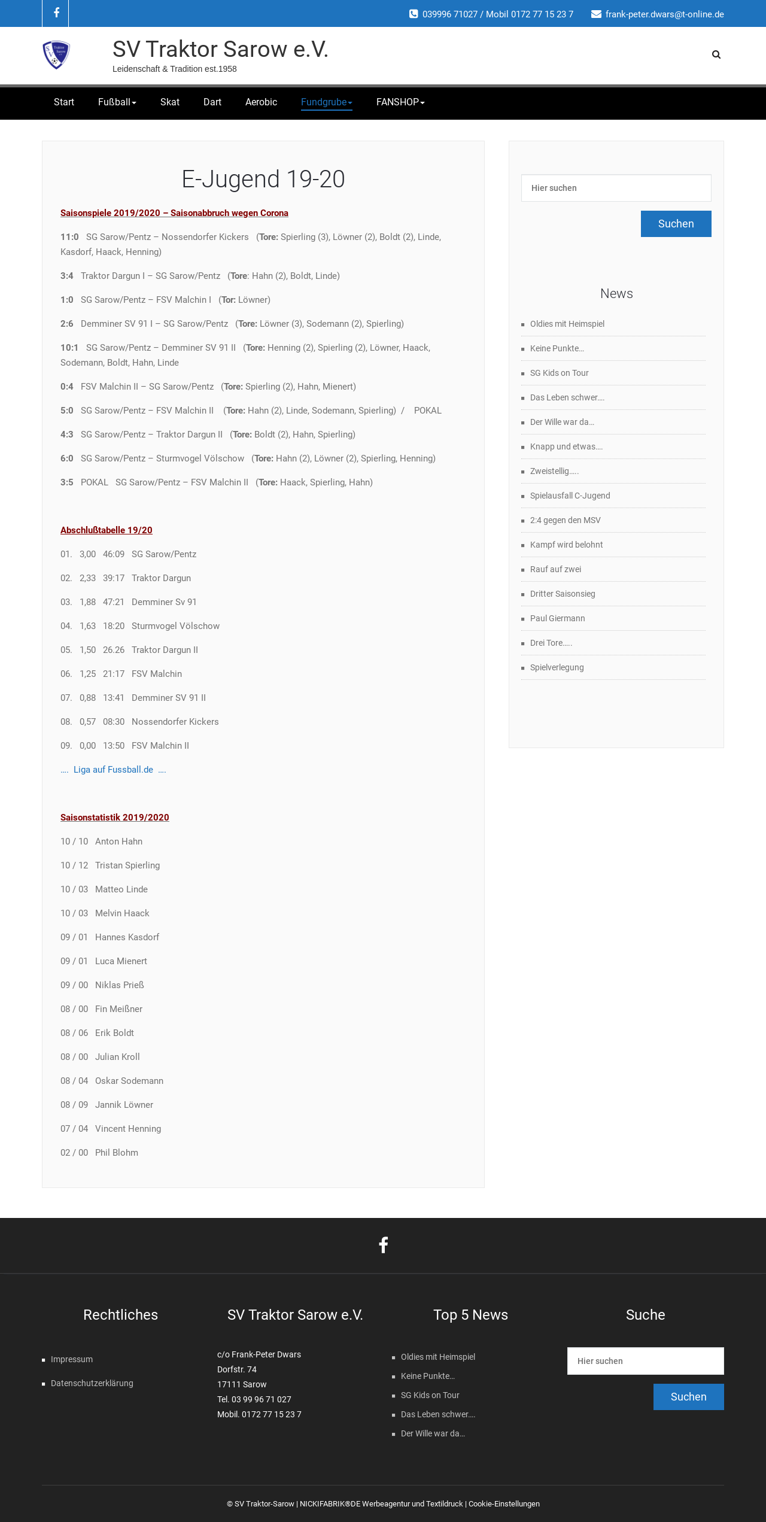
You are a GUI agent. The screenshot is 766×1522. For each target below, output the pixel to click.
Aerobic (261, 102)
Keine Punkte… (557, 348)
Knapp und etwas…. (566, 446)
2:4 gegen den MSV (565, 520)
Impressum (72, 1359)
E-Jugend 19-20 (263, 179)
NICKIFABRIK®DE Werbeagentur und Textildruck (381, 1503)
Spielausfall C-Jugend (570, 495)
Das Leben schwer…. (567, 397)
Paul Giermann (557, 618)
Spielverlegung (557, 667)
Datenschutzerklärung (92, 1383)
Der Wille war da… (562, 422)
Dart (212, 102)
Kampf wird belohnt (566, 544)
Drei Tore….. (551, 643)
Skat (170, 102)
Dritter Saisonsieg (562, 594)
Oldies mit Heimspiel (567, 324)
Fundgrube (326, 102)
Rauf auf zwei (555, 569)
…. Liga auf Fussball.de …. (113, 769)
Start (64, 102)
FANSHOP (400, 102)
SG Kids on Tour (559, 373)
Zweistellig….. (554, 471)
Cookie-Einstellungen (504, 1503)
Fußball (117, 102)
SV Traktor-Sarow (264, 1503)
